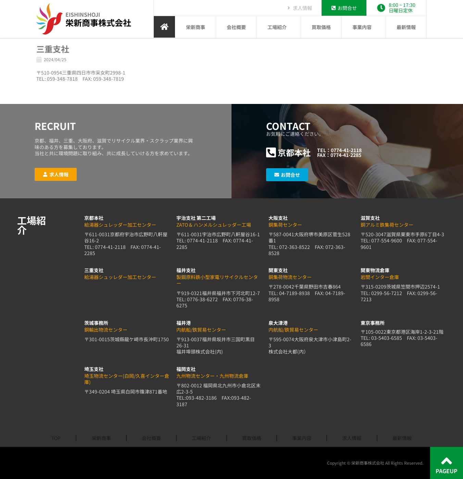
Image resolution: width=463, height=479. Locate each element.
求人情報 (351, 438)
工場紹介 (278, 27)
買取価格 (321, 27)
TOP (56, 438)
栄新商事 (195, 27)
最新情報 (406, 27)
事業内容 (363, 27)
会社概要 (236, 27)
